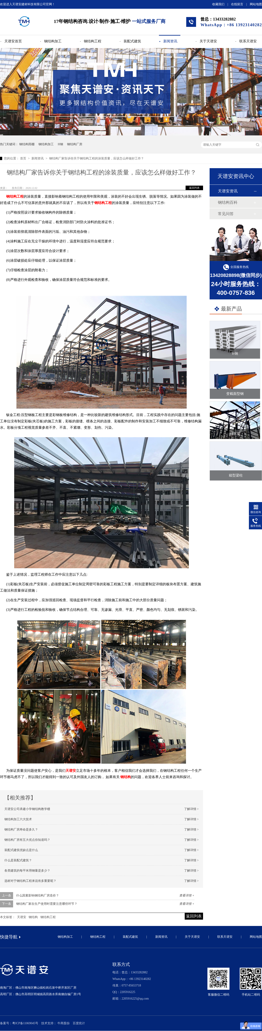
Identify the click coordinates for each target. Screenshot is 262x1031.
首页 (23, 158)
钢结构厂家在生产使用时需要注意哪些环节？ (46, 903)
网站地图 (256, 4)
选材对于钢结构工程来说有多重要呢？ (30, 880)
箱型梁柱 (236, 475)
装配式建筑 (132, 41)
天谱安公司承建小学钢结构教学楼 (27, 809)
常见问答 (226, 214)
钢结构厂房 (74, 144)
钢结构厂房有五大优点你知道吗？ (27, 839)
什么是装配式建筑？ (18, 860)
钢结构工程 (92, 41)
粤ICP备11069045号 (25, 1023)
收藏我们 (218, 4)
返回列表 (194, 187)
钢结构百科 (228, 202)
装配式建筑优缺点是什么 (21, 850)
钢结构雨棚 (26, 144)
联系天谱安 (248, 41)
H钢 (60, 144)
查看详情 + (186, 895)
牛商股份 (63, 1023)
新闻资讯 (170, 41)
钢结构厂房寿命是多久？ (21, 829)
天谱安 (71, 770)
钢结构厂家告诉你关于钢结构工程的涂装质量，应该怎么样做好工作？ (96, 158)
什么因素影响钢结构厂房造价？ (37, 895)
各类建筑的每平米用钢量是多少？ (27, 870)
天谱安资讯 (228, 191)
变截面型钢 (235, 393)
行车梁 (235, 434)
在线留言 (237, 4)
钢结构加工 (53, 41)
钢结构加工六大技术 (18, 819)
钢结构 (33, 917)
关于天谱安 (208, 41)
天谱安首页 (13, 41)
